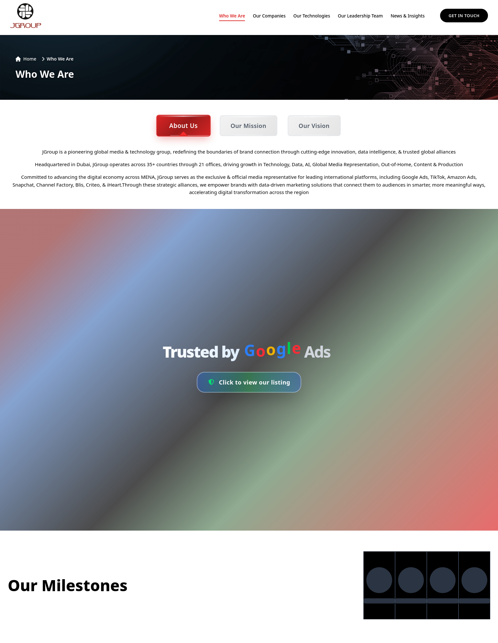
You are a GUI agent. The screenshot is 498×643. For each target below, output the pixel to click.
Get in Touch (463, 15)
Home (26, 59)
